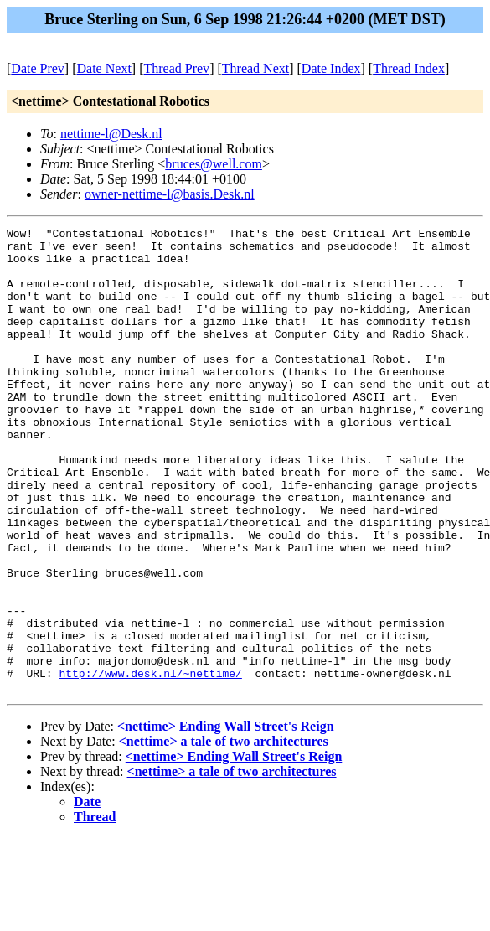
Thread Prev (176, 68)
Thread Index (409, 68)
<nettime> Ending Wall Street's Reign (225, 819)
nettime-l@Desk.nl (111, 134)
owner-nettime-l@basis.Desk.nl (170, 194)
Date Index (331, 68)
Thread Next (255, 68)
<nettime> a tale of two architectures (223, 834)
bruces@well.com (213, 164)
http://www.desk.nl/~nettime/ (150, 763)
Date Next (104, 68)
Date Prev (37, 68)
